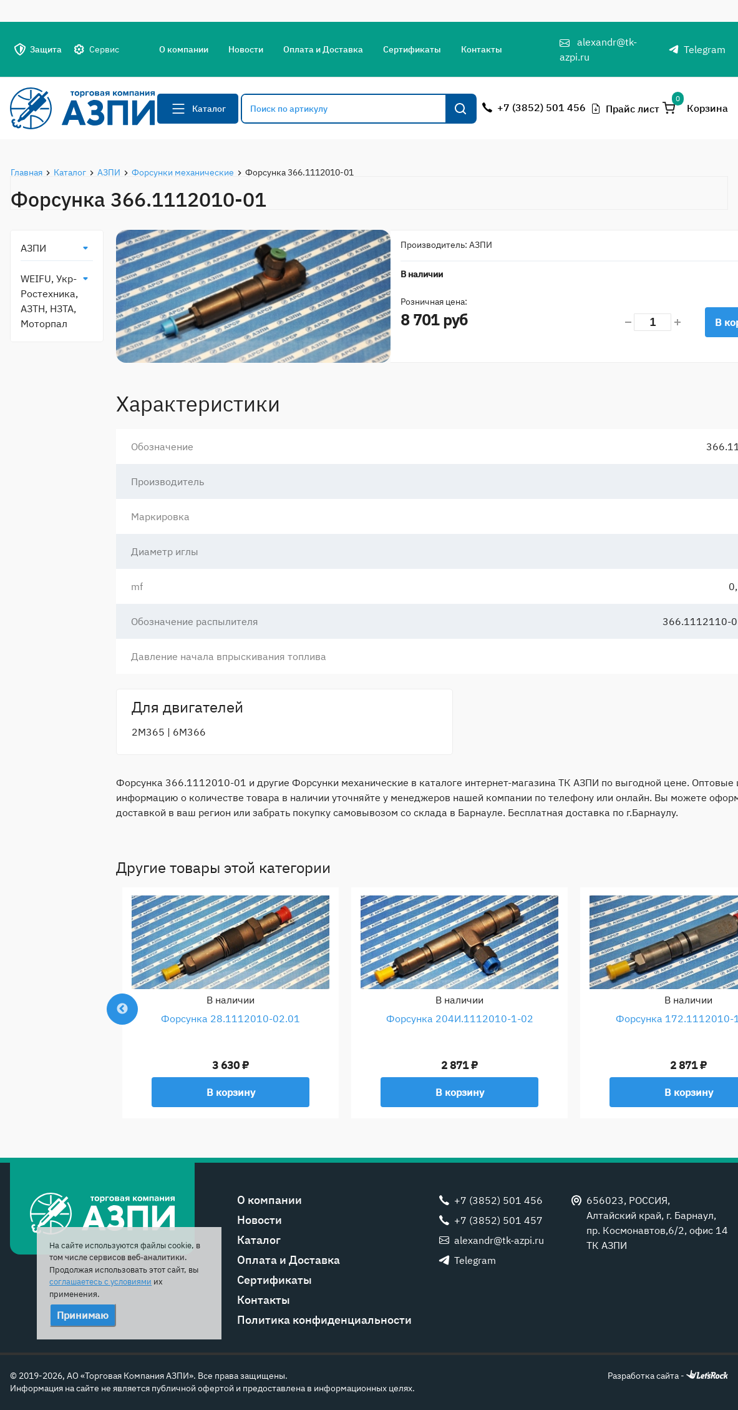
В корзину (230, 1092)
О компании (183, 49)
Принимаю (83, 1315)
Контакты (481, 49)
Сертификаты (412, 49)
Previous (122, 1009)
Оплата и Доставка (323, 49)
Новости (245, 49)
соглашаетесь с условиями (100, 1281)
